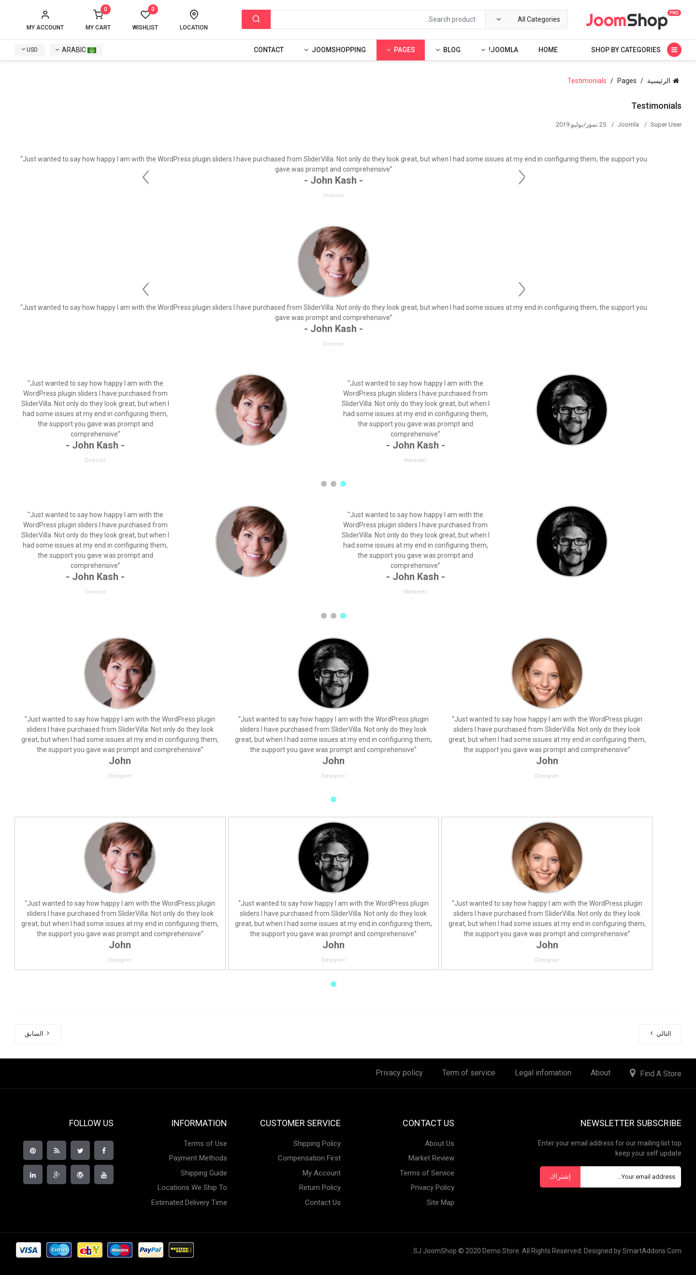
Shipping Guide (204, 1173)
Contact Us (323, 1202)
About (600, 1072)
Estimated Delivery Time (189, 1202)
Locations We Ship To (192, 1187)
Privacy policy (399, 1072)
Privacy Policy (432, 1187)
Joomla (628, 124)
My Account (322, 1173)
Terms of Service (427, 1173)
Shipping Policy (317, 1143)
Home (548, 50)
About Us (439, 1143)
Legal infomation (543, 1072)
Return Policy (320, 1187)
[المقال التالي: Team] (660, 1034)
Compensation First (309, 1158)
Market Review (431, 1158)
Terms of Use (205, 1143)
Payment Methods (198, 1158)
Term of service (468, 1072)
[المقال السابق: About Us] (37, 1034)
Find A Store (661, 1073)
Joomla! (503, 50)
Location (194, 27)
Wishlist (145, 20)
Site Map (440, 1202)
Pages (404, 50)
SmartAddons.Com (652, 1251)
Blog (452, 50)
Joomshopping (339, 50)
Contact (269, 50)
